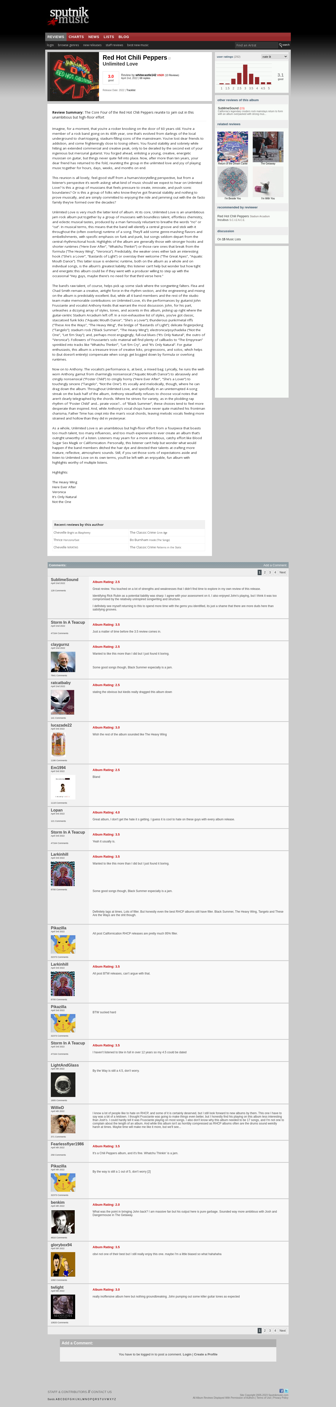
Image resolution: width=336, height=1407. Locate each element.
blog (124, 37)
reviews (55, 37)
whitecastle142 (146, 75)
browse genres (68, 45)
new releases (92, 45)
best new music (138, 45)
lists (109, 37)
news (93, 37)
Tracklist (130, 90)
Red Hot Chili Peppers (137, 57)
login (50, 45)
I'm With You (268, 198)
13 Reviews (172, 75)
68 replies (145, 78)
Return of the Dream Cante (233, 163)
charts (76, 37)
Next (283, 572)
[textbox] (256, 45)
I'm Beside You (233, 198)
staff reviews (114, 45)
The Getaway (268, 163)
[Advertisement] (252, 324)
